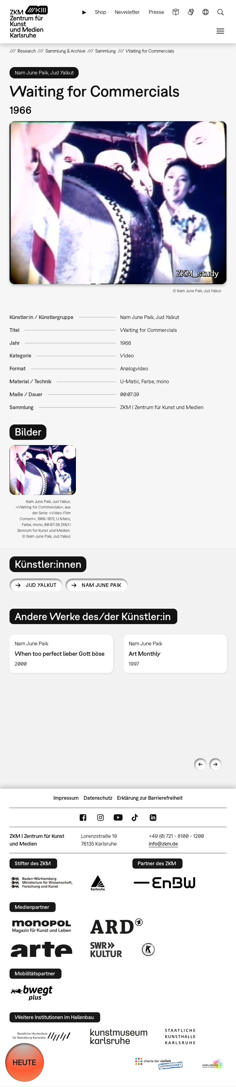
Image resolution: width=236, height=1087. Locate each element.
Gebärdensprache (191, 12)
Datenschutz (98, 798)
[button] (118, 202)
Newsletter (127, 12)
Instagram (100, 817)
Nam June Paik (101, 585)
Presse (156, 12)
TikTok (135, 817)
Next (215, 764)
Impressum (66, 798)
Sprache (205, 12)
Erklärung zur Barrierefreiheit (150, 798)
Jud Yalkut (41, 585)
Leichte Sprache (176, 12)
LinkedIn (153, 817)
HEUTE (24, 1062)
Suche (220, 12)
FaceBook (83, 817)
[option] (45, 494)
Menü (220, 31)
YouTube (118, 817)
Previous (200, 764)
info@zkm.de (163, 844)
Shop (100, 12)
